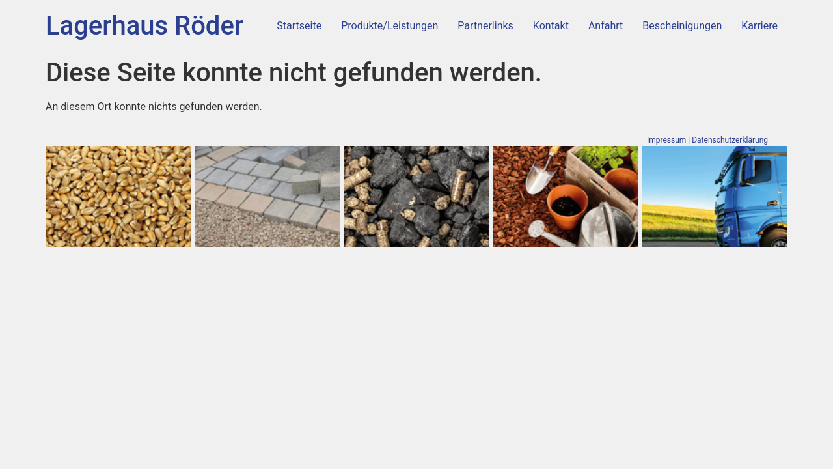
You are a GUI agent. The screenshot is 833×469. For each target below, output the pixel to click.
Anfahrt (605, 26)
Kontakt (551, 26)
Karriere (759, 26)
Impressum (666, 140)
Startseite (299, 26)
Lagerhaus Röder (144, 25)
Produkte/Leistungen (389, 26)
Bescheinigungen (682, 26)
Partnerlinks (485, 26)
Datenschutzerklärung (730, 140)
